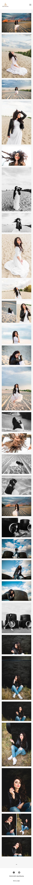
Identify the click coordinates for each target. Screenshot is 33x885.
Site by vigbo (16, 880)
